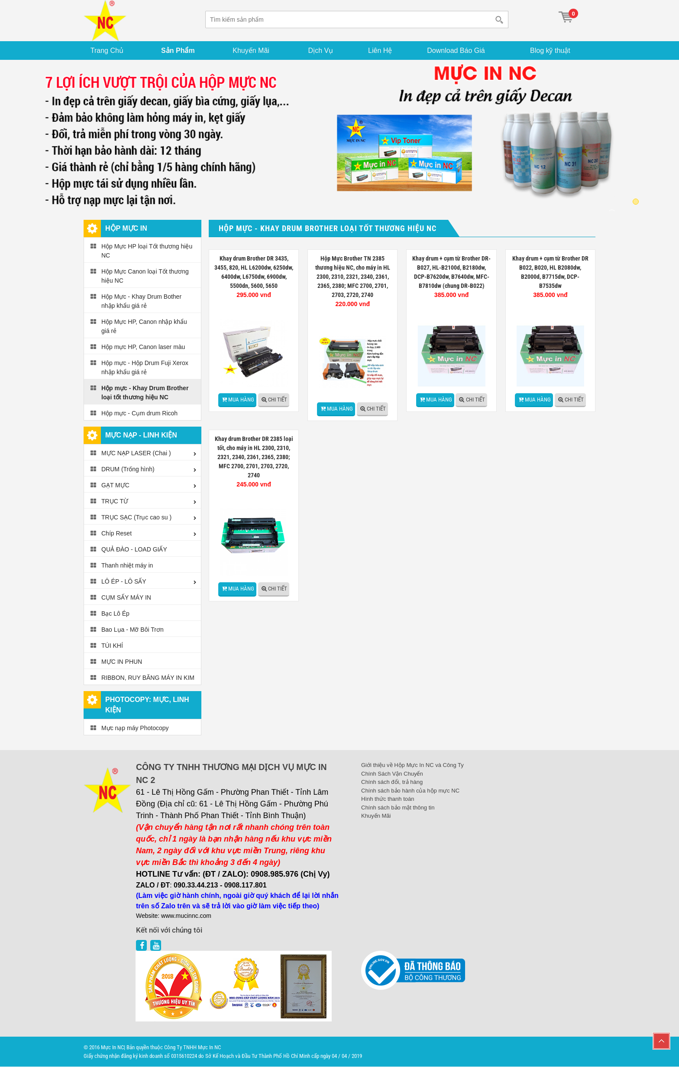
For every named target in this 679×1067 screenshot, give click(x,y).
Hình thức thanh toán (387, 799)
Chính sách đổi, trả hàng (392, 782)
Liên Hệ (381, 50)
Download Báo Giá (457, 50)
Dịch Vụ (321, 50)
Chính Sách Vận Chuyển (392, 773)
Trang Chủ (107, 50)
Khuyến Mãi (251, 50)
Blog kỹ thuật (550, 50)
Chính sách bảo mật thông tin (397, 807)
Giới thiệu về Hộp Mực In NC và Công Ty (412, 765)
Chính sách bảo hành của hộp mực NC (410, 790)
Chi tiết (277, 399)
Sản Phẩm (178, 50)
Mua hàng (241, 399)
